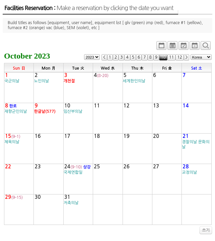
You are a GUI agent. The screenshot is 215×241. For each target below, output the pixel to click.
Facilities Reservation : (88, 8)
